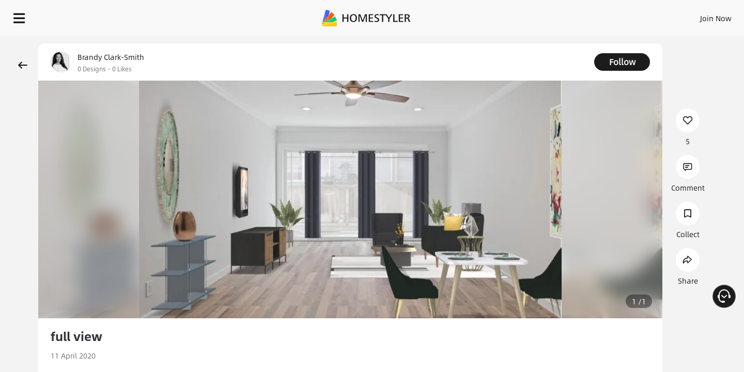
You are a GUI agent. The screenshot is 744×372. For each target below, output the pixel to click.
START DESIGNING (693, 15)
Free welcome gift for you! (529, 43)
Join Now (591, 15)
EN (627, 15)
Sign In (553, 15)
